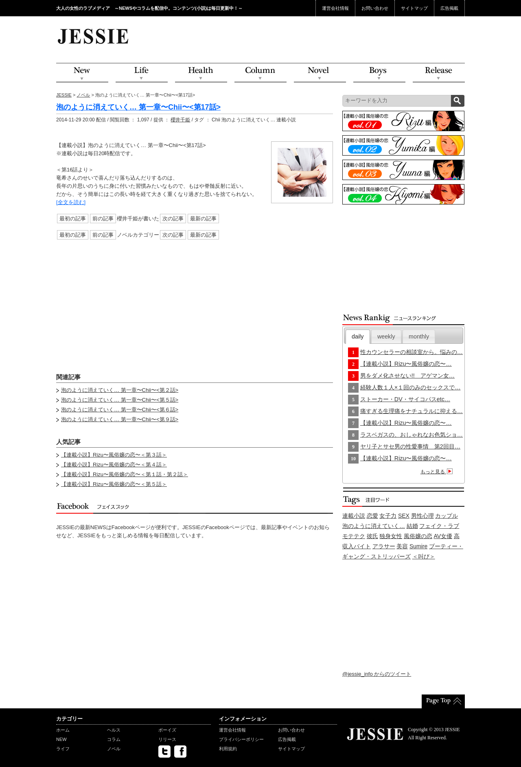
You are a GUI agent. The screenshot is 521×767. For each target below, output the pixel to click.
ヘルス (113, 729)
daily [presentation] (357, 336)
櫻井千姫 (180, 120)
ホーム (63, 729)
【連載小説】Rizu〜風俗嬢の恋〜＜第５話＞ (114, 484)
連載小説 (353, 515)
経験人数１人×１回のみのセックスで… (410, 387)
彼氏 (372, 536)
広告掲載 (449, 8)
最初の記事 (72, 218)
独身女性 (390, 536)
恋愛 (372, 515)
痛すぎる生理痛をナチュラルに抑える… (411, 411)
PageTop (443, 701)
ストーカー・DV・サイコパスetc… (405, 399)
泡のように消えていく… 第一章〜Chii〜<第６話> (119, 410)
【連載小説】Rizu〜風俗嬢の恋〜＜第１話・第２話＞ (124, 474)
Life (142, 73)
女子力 (387, 515)
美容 (402, 546)
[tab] (358, 337)
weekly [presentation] (386, 336)
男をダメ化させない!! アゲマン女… (407, 375)
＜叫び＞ (423, 556)
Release (439, 73)
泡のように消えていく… (373, 526)
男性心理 (422, 515)
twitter (164, 751)
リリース (167, 739)
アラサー (383, 546)
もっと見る (437, 472)
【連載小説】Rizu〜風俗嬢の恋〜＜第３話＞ (114, 455)
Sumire (418, 546)
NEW (82, 73)
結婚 (412, 526)
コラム (113, 739)
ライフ (63, 748)
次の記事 (173, 218)
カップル (446, 515)
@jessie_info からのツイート (376, 674)
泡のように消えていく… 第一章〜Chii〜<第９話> (119, 419)
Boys (379, 73)
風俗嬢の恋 (418, 536)
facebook (180, 751)
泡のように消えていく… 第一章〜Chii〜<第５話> (119, 400)
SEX (403, 515)
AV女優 (443, 536)
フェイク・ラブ (439, 526)
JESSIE (64, 94)
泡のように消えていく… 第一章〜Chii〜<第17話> (138, 107)
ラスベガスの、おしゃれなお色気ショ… (411, 434)
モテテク (353, 536)
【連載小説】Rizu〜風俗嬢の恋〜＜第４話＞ (114, 465)
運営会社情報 (335, 8)
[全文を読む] (70, 202)
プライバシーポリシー (241, 739)
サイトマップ (414, 8)
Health (201, 73)
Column (260, 73)
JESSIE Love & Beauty (93, 36)
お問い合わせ (374, 8)
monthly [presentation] (419, 336)
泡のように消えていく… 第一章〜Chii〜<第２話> (119, 390)
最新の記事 (203, 218)
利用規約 (228, 748)
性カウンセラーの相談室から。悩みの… (411, 352)
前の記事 (103, 218)
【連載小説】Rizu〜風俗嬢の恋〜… (406, 363)
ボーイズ (167, 729)
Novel (320, 73)
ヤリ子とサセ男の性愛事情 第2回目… (410, 446)
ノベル (83, 94)
